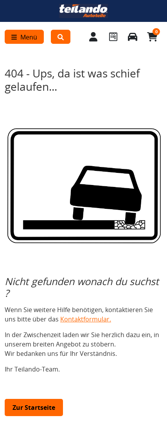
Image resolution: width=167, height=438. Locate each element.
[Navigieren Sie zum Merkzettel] (113, 37)
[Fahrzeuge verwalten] (132, 37)
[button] (60, 37)
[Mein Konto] (93, 37)
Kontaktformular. (85, 319)
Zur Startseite (34, 407)
